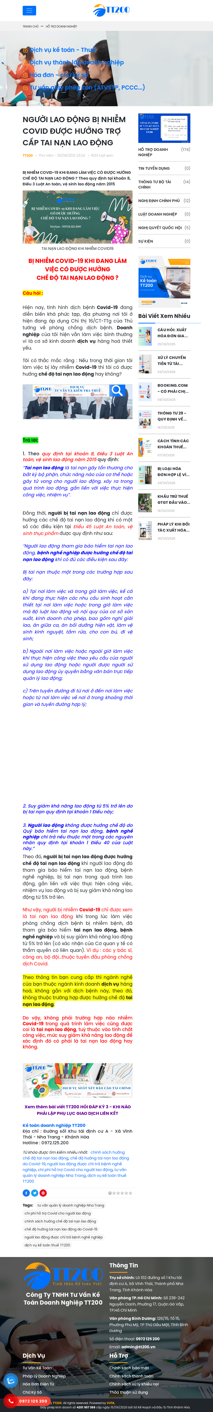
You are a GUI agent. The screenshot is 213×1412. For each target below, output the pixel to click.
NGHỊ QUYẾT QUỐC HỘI (164, 227)
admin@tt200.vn (138, 1346)
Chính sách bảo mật (129, 1367)
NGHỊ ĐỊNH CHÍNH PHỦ (164, 200)
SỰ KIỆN (164, 241)
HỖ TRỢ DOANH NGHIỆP (164, 152)
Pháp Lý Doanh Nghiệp (44, 1376)
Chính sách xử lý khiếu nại (134, 1384)
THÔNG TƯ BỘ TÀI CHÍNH (164, 184)
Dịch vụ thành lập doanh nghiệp (73, 62)
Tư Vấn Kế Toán (37, 1367)
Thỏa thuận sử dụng (128, 1392)
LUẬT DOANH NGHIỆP (164, 214)
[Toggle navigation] (29, 10)
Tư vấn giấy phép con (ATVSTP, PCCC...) (84, 87)
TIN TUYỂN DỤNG (164, 168)
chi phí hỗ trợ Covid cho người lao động (75, 1169)
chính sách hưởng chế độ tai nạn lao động (60, 1221)
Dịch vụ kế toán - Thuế (59, 50)
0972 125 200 (148, 1339)
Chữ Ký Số (32, 1392)
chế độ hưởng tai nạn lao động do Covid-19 (61, 1229)
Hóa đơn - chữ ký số (55, 75)
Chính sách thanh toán (131, 1376)
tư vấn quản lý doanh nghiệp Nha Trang (71, 1205)
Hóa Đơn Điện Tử (38, 1384)
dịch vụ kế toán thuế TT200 (47, 1245)
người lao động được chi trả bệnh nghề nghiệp (64, 1237)
